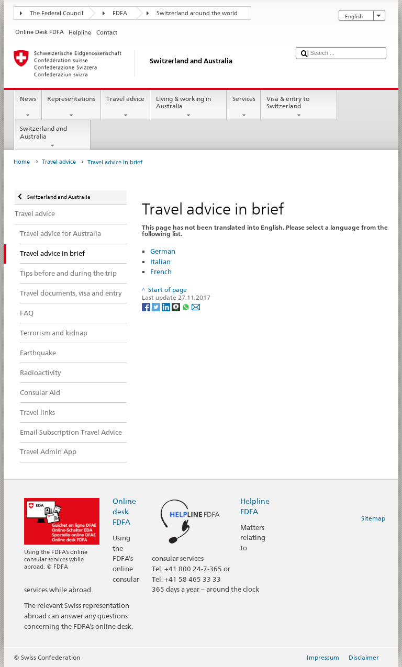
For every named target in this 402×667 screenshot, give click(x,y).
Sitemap (373, 518)
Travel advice (126, 107)
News (28, 107)
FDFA (120, 13)
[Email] (196, 306)
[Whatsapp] (187, 306)
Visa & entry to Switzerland (299, 107)
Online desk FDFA (124, 511)
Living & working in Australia (188, 107)
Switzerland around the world (197, 13)
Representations (71, 107)
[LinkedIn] (167, 306)
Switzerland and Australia (52, 137)
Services (243, 107)
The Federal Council (56, 13)
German (162, 251)
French (161, 271)
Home (22, 162)
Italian (160, 261)
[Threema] (177, 306)
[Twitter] (157, 306)
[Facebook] (147, 306)
